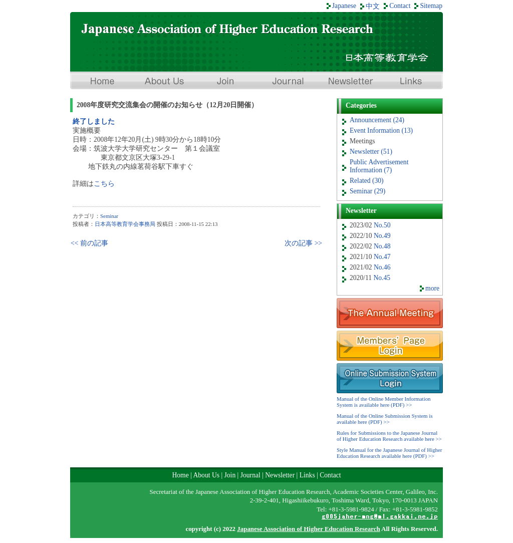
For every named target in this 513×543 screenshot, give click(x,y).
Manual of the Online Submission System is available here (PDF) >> (385, 419)
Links (412, 82)
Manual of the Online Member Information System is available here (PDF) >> (384, 402)
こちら (104, 183)
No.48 (382, 246)
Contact (399, 6)
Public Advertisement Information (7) (379, 166)
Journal (287, 82)
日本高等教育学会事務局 (125, 224)
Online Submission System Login (390, 378)
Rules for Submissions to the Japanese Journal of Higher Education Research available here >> (389, 436)
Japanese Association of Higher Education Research (308, 528)
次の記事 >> (303, 243)
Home (101, 82)
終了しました (94, 121)
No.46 (382, 267)
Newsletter (350, 82)
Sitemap (431, 6)
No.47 (382, 256)
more (432, 288)
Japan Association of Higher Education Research (256, 42)
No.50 (382, 225)
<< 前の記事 (89, 243)
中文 (373, 6)
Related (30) (367, 180)
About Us (163, 82)
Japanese (344, 6)
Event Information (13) (381, 130)
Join (225, 82)
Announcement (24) (377, 120)
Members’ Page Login (390, 346)
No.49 (382, 235)
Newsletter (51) (371, 151)
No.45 (381, 278)
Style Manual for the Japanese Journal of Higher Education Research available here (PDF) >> (389, 453)
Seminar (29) (367, 191)
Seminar (109, 216)
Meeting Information (390, 313)
